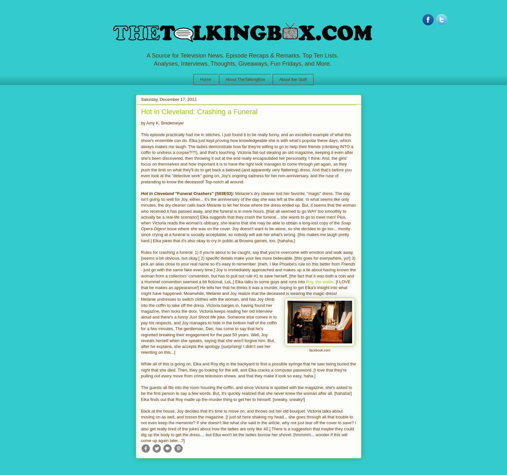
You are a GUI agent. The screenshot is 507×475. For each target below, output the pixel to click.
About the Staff (293, 79)
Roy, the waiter (319, 281)
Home (205, 79)
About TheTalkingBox (245, 79)
